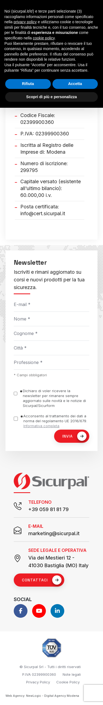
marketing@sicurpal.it (54, 533)
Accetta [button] (75, 83)
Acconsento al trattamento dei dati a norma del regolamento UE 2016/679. (55, 421)
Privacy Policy (38, 682)
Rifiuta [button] (28, 83)
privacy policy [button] (25, 22)
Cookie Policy (68, 682)
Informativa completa (41, 426)
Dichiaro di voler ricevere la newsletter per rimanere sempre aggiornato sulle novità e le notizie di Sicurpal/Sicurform (54, 398)
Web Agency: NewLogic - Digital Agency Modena (42, 696)
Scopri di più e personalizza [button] (51, 97)
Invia (74, 436)
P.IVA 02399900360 (39, 674)
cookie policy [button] (44, 38)
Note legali (72, 674)
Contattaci (42, 580)
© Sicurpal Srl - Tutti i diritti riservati (50, 667)
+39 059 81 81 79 (48, 509)
